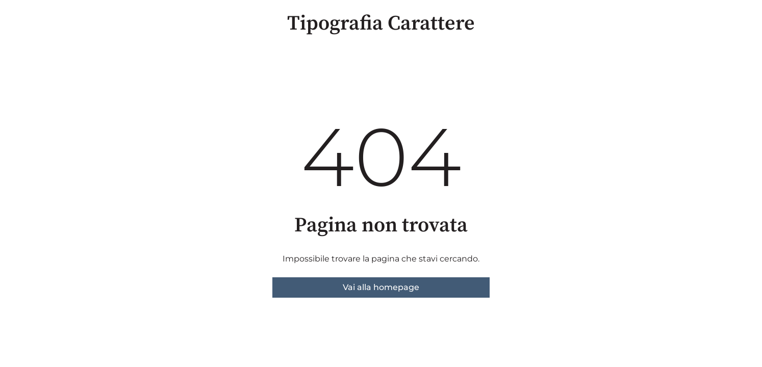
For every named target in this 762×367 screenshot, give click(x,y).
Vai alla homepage (381, 287)
